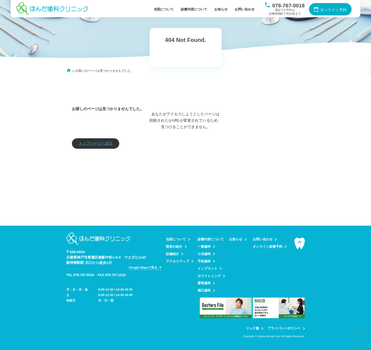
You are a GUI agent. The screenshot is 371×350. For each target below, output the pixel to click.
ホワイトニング (209, 276)
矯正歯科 (204, 290)
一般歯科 (204, 246)
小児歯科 (204, 254)
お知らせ (221, 9)
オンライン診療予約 (268, 246)
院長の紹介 (174, 246)
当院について (164, 9)
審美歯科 (204, 283)
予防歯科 (204, 261)
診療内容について (194, 9)
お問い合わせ (245, 9)
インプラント (207, 268)
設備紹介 (172, 254)
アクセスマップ (177, 261)
